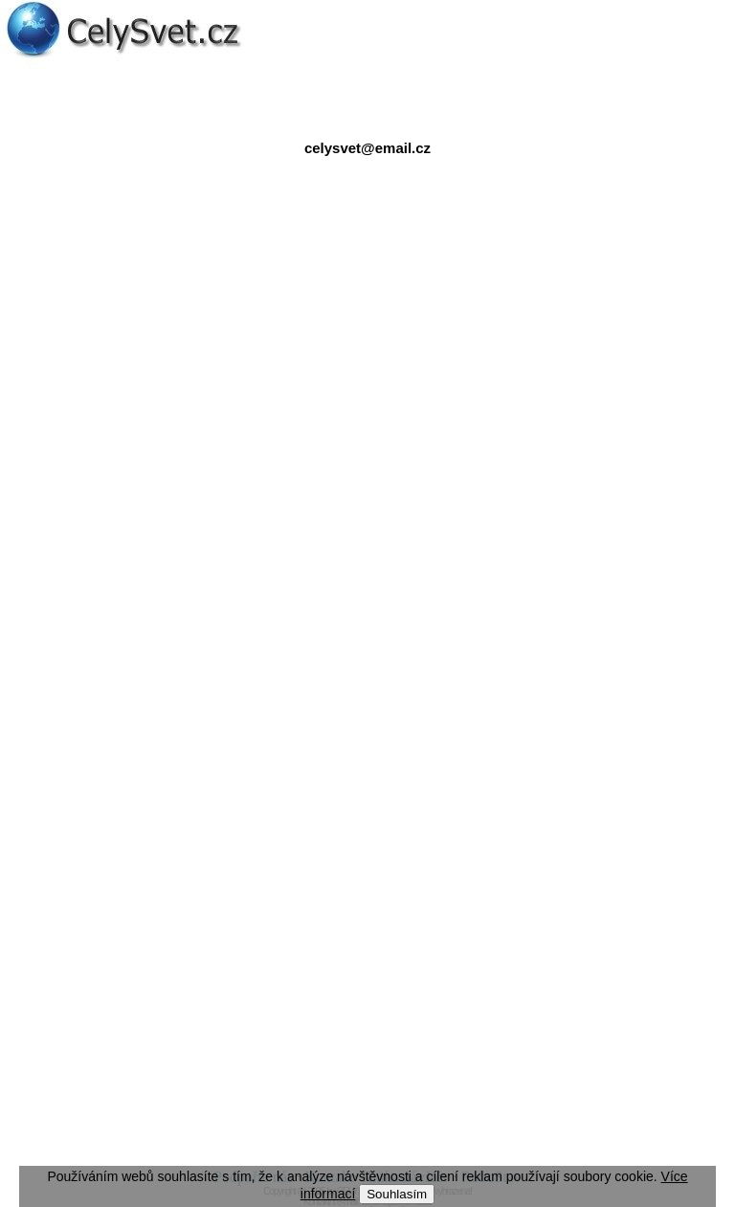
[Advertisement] (367, 363)
